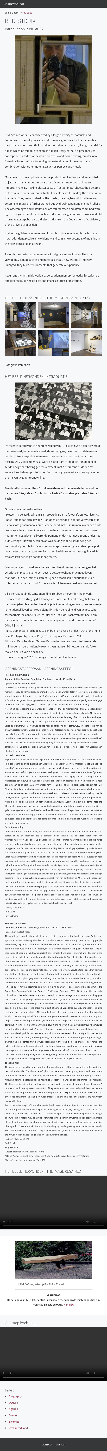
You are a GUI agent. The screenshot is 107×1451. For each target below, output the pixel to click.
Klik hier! (69, 1304)
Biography (15, 1396)
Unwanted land (18, 1428)
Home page (26, 12)
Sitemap (14, 1421)
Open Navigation (14, 3)
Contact (14, 1415)
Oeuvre (13, 1402)
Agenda (13, 1409)
